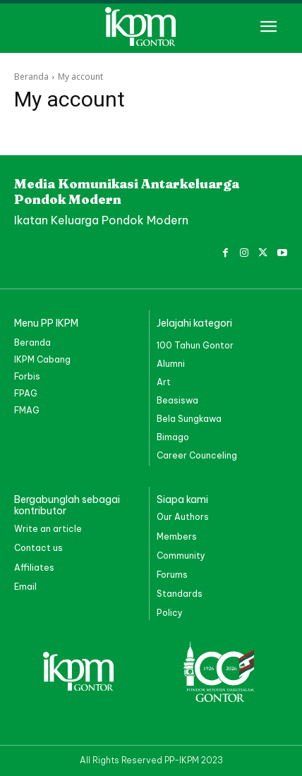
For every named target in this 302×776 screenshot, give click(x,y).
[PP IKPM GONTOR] (150, 26)
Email (25, 586)
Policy (170, 612)
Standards (180, 593)
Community (181, 555)
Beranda (31, 77)
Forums (172, 574)
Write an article (48, 528)
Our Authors (183, 516)
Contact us (38, 547)
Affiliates (34, 567)
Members (177, 536)
